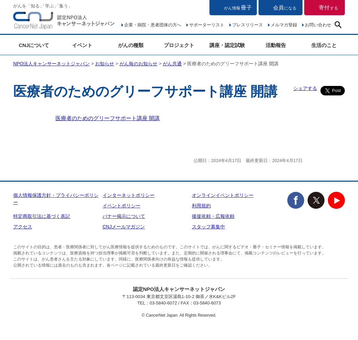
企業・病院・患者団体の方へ (152, 25)
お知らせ (104, 63)
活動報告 (276, 45)
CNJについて (34, 45)
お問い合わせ (318, 25)
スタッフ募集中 (208, 226)
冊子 (238, 7)
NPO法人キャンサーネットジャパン (64, 22)
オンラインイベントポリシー (222, 195)
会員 (284, 7)
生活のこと (324, 45)
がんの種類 (130, 45)
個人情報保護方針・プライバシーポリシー (55, 198)
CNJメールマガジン (124, 226)
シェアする (305, 88)
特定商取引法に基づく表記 (41, 216)
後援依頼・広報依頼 (213, 216)
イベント (82, 45)
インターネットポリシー (129, 195)
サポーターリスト (206, 25)
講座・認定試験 (227, 45)
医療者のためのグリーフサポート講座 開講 (107, 118)
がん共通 (172, 63)
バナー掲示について (124, 216)
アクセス (22, 226)
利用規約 (201, 205)
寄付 (328, 7)
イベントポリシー (121, 205)
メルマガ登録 (284, 25)
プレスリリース (247, 25)
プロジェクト (179, 45)
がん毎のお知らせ (138, 63)
